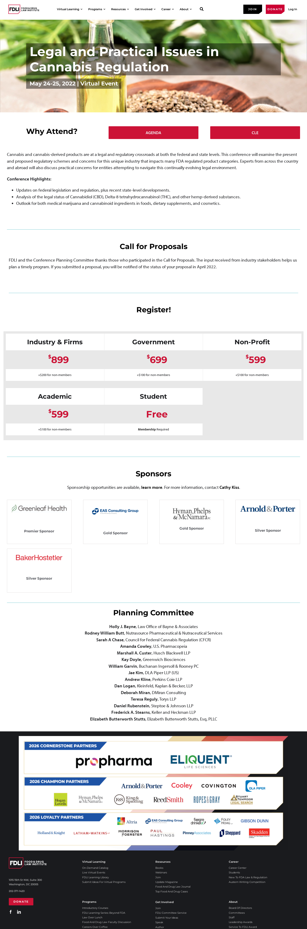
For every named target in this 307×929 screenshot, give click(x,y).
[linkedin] (19, 912)
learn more (151, 487)
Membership (147, 429)
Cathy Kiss (229, 487)
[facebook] (11, 912)
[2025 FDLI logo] (23, 9)
